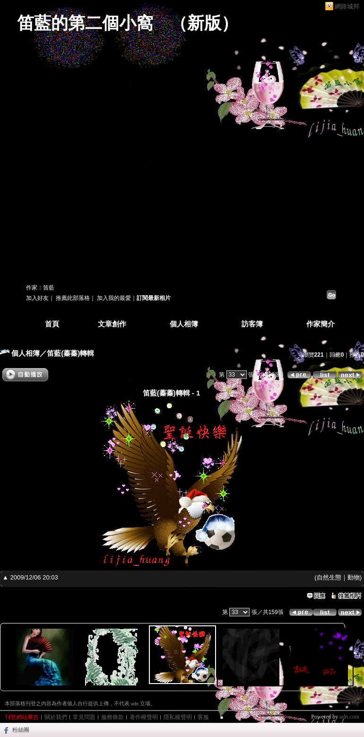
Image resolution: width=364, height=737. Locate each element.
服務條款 (112, 717)
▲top (353, 702)
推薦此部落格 (73, 298)
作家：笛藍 (40, 287)
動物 (353, 577)
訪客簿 (252, 324)
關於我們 (55, 717)
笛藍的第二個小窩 (85, 23)
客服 (203, 717)
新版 (204, 23)
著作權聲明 (144, 717)
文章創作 (112, 324)
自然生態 (329, 577)
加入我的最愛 (114, 298)
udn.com (349, 716)
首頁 (52, 324)
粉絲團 (20, 730)
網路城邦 (347, 6)
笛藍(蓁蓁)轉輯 (70, 353)
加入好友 (37, 298)
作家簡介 (320, 324)
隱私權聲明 (178, 717)
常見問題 (84, 717)
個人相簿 (184, 324)
